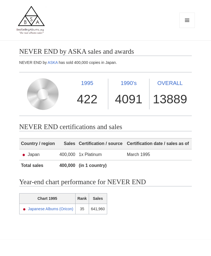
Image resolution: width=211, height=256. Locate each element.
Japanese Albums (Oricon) (50, 209)
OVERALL (170, 83)
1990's (129, 83)
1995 (87, 83)
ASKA (53, 62)
